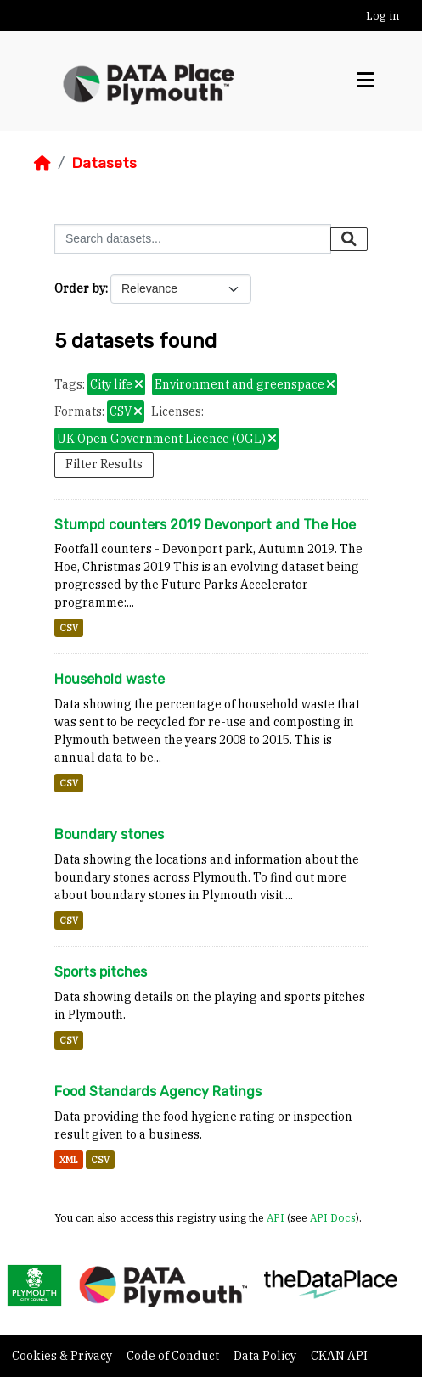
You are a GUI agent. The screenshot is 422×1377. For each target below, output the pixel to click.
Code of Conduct (174, 1355)
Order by (79, 288)
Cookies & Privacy (63, 1355)
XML (68, 1160)
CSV (68, 628)
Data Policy (266, 1355)
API (275, 1217)
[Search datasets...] (192, 239)
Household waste (109, 679)
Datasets (104, 162)
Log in (382, 15)
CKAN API (339, 1355)
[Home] (42, 162)
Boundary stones (109, 834)
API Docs (333, 1217)
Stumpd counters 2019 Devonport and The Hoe (205, 525)
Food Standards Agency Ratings (158, 1091)
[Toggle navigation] (365, 80)
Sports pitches (100, 972)
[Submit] (349, 239)
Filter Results (104, 464)
